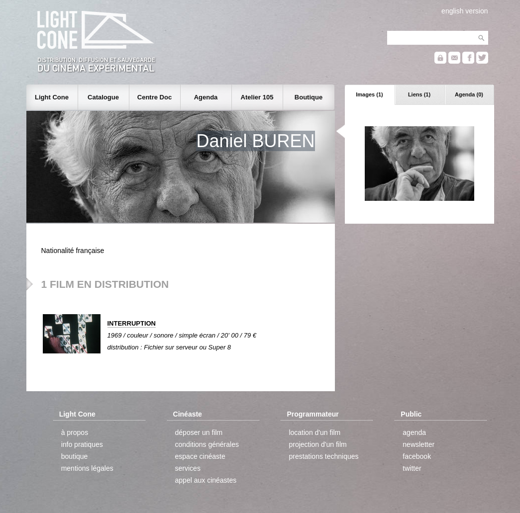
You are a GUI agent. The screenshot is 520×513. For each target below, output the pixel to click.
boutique (74, 456)
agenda (414, 432)
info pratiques (82, 444)
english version (464, 11)
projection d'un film (317, 444)
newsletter (418, 444)
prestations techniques (323, 456)
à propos (74, 432)
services (188, 468)
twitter (412, 468)
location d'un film (314, 432)
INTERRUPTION (131, 323)
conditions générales (207, 444)
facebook (417, 456)
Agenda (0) (469, 94)
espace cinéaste (200, 456)
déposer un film (199, 432)
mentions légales (87, 468)
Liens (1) (419, 94)
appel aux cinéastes (206, 480)
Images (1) (369, 94)
